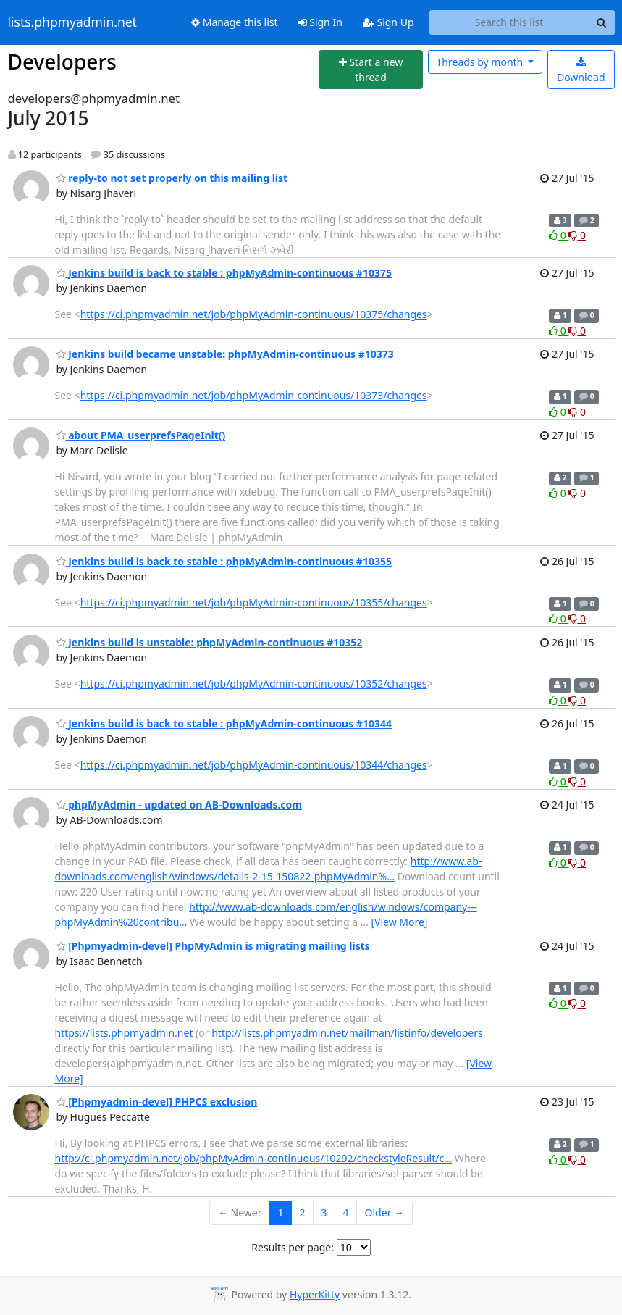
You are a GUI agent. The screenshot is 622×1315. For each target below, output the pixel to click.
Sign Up (388, 22)
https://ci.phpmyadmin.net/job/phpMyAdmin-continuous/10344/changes (253, 765)
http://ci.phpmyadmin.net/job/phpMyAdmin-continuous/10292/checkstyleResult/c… (254, 1158)
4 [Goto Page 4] (346, 1212)
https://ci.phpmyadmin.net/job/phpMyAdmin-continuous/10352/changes (253, 683)
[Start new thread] (371, 70)
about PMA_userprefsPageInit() (141, 435)
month (481, 62)
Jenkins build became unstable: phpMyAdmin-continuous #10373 (225, 354)
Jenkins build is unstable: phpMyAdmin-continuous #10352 (209, 642)
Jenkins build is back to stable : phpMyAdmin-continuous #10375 (224, 273)
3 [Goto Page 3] (324, 1212)
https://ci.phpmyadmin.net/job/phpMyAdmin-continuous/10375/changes (253, 314)
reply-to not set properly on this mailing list (172, 178)
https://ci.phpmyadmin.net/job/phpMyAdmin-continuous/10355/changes (253, 602)
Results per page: (292, 1247)
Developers (62, 61)
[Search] (602, 22)
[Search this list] (509, 22)
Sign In (320, 22)
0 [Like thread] (558, 235)
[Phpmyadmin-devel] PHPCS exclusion (157, 1102)
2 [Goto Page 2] (303, 1212)
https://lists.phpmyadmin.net (124, 1033)
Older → (384, 1212)
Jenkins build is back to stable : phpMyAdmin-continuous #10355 (224, 561)
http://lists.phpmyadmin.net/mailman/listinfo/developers (347, 1033)
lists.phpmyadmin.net (72, 22)
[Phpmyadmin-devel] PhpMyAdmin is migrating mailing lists (213, 946)
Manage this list (234, 22)
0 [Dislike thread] (577, 235)
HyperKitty (315, 1294)
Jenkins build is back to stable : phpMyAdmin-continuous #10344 (224, 723)
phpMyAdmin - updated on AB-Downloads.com (179, 804)
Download (581, 70)
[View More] (399, 922)
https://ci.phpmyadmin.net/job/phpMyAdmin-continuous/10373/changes (253, 395)
